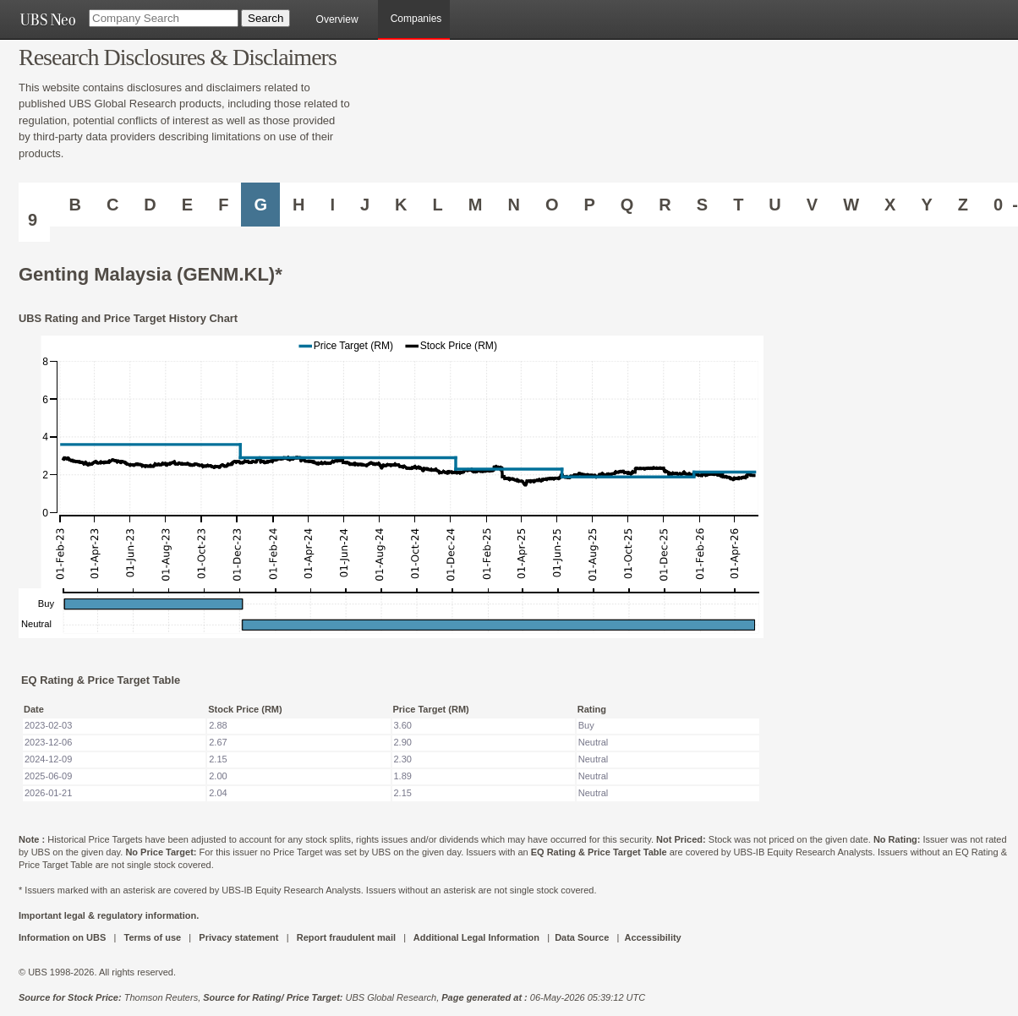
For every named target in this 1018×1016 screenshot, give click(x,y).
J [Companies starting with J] (364, 204)
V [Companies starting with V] (812, 204)
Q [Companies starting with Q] (627, 204)
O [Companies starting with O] (552, 204)
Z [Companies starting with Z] (963, 204)
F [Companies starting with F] (223, 204)
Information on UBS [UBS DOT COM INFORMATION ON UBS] (63, 937)
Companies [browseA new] (416, 19)
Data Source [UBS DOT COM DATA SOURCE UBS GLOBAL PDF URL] (582, 937)
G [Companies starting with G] (260, 204)
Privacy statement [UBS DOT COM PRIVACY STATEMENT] (238, 937)
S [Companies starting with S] (702, 204)
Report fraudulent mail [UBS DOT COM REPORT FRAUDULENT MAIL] (346, 937)
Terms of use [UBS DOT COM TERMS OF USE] (152, 937)
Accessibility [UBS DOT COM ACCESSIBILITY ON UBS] (652, 937)
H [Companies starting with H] (298, 204)
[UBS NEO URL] (47, 19)
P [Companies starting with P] (588, 204)
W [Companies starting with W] (851, 204)
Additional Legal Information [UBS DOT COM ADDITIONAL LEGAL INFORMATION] (476, 937)
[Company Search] (163, 18)
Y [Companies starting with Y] (926, 204)
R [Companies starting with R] (664, 204)
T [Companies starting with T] (738, 204)
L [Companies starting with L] (438, 204)
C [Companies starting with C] (112, 204)
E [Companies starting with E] (187, 204)
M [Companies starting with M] (475, 204)
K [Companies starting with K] (401, 204)
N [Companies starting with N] (513, 204)
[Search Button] (265, 18)
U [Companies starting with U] (774, 204)
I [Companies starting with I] (332, 204)
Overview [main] (337, 19)
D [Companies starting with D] (150, 204)
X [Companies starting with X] (889, 204)
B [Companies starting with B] (74, 204)
